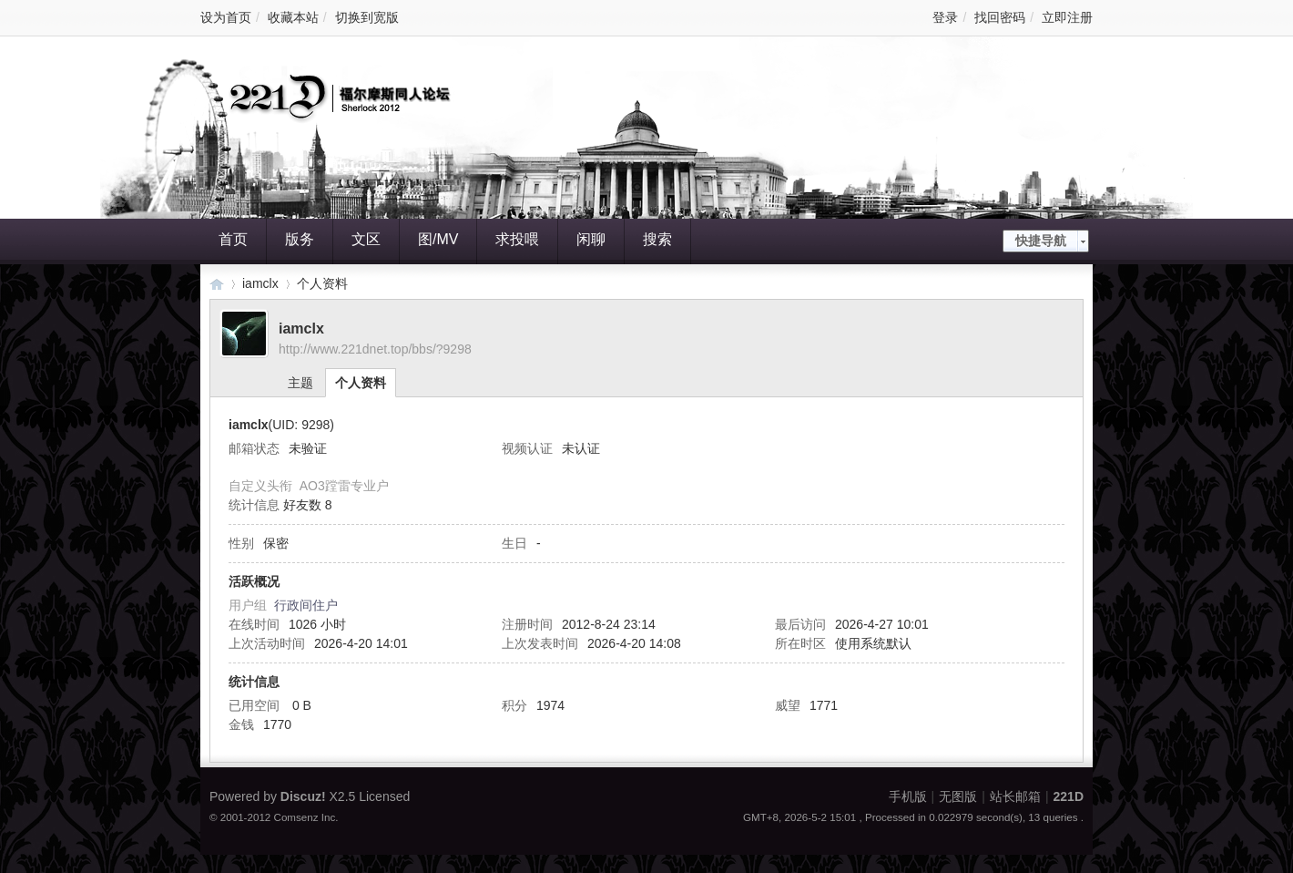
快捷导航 (1040, 240)
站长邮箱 (1015, 796)
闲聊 (591, 239)
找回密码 (999, 17)
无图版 (958, 796)
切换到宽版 (367, 17)
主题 (300, 382)
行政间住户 (306, 605)
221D (216, 284)
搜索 (657, 239)
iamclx (260, 283)
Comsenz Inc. (306, 817)
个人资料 (360, 382)
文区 (366, 239)
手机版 (908, 796)
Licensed (384, 796)
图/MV (438, 239)
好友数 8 (307, 505)
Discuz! (303, 796)
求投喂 (517, 239)
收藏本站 (293, 17)
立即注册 (1067, 17)
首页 (233, 239)
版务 (299, 239)
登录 (945, 17)
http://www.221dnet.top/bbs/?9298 (375, 349)
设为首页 (225, 17)
